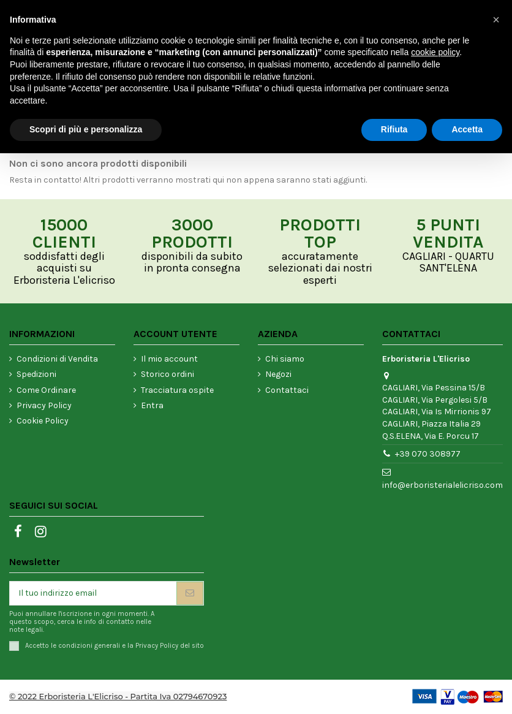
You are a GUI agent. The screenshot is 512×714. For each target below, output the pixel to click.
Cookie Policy (43, 421)
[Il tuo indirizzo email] (93, 593)
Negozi (278, 374)
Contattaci (287, 390)
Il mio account (169, 359)
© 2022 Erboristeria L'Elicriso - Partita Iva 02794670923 (118, 696)
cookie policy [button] (435, 52)
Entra (152, 405)
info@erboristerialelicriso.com (442, 485)
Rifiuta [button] (394, 129)
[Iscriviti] (189, 593)
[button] (496, 19)
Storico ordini (167, 374)
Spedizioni (36, 374)
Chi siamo (284, 359)
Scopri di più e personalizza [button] (85, 129)
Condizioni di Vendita (57, 359)
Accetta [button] (467, 129)
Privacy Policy (44, 405)
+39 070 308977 (428, 454)
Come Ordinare (46, 390)
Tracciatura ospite (177, 390)
